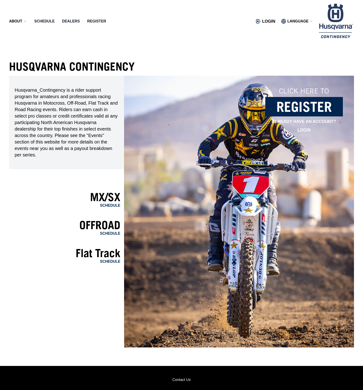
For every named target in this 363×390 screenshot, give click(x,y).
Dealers (71, 21)
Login (304, 130)
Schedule (44, 21)
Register (96, 21)
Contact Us (181, 380)
